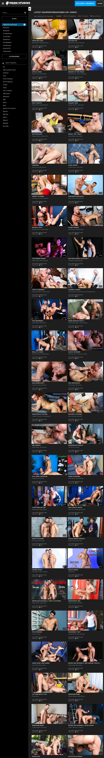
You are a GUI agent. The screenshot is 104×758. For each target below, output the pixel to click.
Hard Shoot (73, 165)
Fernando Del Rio (81, 291)
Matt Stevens (71, 229)
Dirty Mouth (37, 103)
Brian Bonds (43, 509)
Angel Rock (35, 478)
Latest (59, 16)
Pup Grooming (37, 321)
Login (99, 3)
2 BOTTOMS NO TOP (39, 507)
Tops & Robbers (38, 289)
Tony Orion (81, 105)
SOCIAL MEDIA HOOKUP (76, 538)
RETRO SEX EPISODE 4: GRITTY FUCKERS (46, 601)
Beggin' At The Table (76, 72)
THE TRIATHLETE (74, 383)
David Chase (72, 291)
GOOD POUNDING (74, 476)
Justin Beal (79, 136)
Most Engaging (70, 16)
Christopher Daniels (79, 509)
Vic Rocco (79, 354)
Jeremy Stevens (72, 696)
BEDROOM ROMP (74, 694)
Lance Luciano (36, 634)
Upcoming (95, 16)
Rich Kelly (35, 540)
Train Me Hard (37, 40)
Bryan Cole (45, 136)
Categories (14, 56)
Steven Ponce (72, 540)
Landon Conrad (36, 385)
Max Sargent (42, 74)
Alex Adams (43, 447)
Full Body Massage (39, 476)
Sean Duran (35, 167)
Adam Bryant (71, 136)
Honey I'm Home (38, 196)
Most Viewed (83, 16)
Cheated (35, 165)
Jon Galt (84, 354)
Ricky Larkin (42, 665)
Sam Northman (79, 478)
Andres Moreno (43, 105)
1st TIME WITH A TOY (39, 694)
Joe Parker (35, 665)
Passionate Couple (75, 445)
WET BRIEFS (36, 445)
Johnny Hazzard (43, 198)
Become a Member (85, 3)
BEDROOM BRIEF (38, 725)
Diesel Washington (73, 323)
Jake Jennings (44, 260)
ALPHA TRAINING (74, 352)
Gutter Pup (72, 40)
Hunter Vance (72, 167)
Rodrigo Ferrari (91, 291)
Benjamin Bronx (44, 43)
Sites (14, 19)
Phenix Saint (35, 260)
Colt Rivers (35, 198)
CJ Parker (80, 727)
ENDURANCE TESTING (39, 414)
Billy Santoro (35, 43)
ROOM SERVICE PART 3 (76, 321)
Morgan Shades (72, 105)
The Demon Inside (39, 258)
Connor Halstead (81, 74)
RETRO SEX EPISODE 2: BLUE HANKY (81, 725)
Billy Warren (43, 167)
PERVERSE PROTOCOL (76, 196)
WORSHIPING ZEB (74, 601)
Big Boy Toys (37, 227)
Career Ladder (74, 289)
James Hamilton (36, 291)
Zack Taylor (41, 540)
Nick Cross (79, 385)
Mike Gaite (43, 323)
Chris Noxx (79, 167)
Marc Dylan (79, 665)
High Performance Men (39, 45)
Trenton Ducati (46, 291)
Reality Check (37, 352)
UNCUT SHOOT (73, 570)
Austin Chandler (80, 43)
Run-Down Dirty (38, 383)
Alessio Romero (36, 229)
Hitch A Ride (37, 72)
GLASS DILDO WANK (75, 756)
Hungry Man (73, 103)
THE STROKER (37, 632)
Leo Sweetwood (46, 416)
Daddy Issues (73, 227)
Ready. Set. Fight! (75, 134)
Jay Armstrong (83, 323)
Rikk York (71, 509)
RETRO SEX (36, 756)
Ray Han (41, 478)
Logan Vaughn (72, 603)
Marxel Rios (71, 43)
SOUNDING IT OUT (74, 632)
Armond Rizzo (72, 74)
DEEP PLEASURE (38, 538)
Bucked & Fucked (75, 414)
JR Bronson (71, 260)
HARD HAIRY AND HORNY (41, 663)
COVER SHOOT (37, 570)
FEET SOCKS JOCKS (75, 507)
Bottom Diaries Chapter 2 (78, 258)
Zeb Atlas (79, 603)
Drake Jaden (35, 323)
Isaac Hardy (43, 603)
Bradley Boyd (79, 229)
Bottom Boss (37, 134)
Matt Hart (44, 385)
